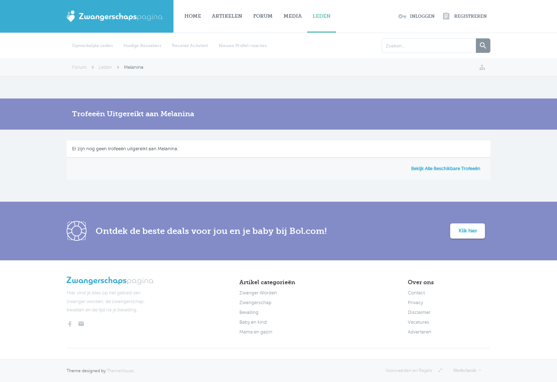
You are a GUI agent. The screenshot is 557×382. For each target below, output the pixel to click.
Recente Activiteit (190, 45)
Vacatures (418, 322)
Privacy (415, 302)
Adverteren (419, 332)
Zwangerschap (255, 302)
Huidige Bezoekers (142, 45)
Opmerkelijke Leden (92, 45)
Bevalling (249, 312)
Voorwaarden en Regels (408, 370)
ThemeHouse (120, 370)
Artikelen (227, 16)
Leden (322, 16)
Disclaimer (419, 312)
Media (293, 16)
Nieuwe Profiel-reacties (243, 45)
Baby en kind (253, 322)
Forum (263, 16)
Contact (416, 292)
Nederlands (464, 370)
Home (192, 16)
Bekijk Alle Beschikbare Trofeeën (445, 168)
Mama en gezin (255, 332)
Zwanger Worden (258, 292)
